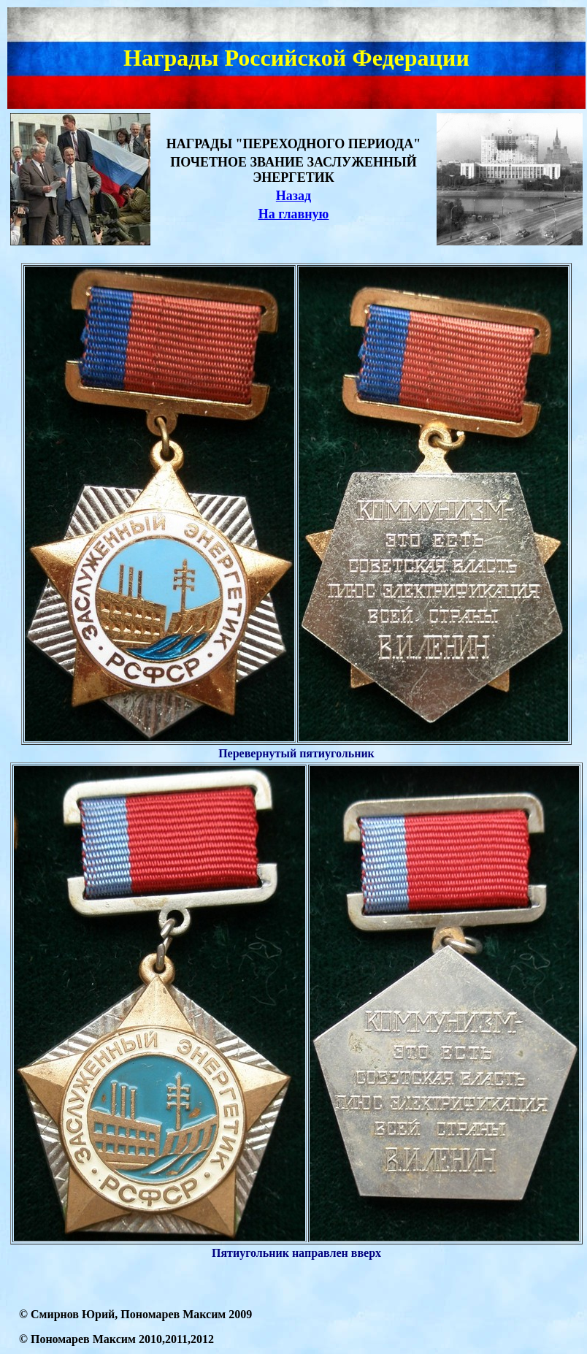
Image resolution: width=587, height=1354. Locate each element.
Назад (293, 195)
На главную (293, 214)
